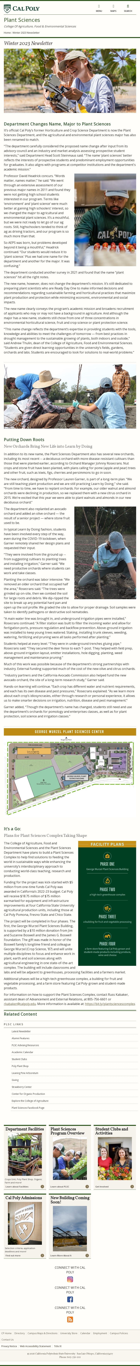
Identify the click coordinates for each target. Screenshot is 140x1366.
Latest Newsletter (21, 1031)
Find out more (13, 1255)
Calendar (85, 1333)
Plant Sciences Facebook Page (28, 1107)
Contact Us (8, 1339)
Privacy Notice (9, 1346)
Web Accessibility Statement (35, 1346)
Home (7, 32)
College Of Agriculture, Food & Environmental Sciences (40, 26)
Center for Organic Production (28, 1094)
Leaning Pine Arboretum (25, 1073)
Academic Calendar (22, 1052)
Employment (100, 1333)
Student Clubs (19, 1059)
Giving (15, 1080)
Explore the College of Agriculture (30, 1100)
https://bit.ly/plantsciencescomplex (110, 1004)
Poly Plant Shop (20, 1066)
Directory (19, 1333)
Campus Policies (119, 1333)
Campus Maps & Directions (42, 1333)
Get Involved (102, 1186)
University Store (68, 1333)
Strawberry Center (22, 1087)
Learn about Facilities (17, 1186)
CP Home (6, 1333)
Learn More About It (60, 1255)
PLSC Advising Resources (25, 1045)
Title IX (57, 1346)
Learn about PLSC (59, 1186)
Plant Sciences (22, 19)
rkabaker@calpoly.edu (20, 1004)
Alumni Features (20, 1038)
